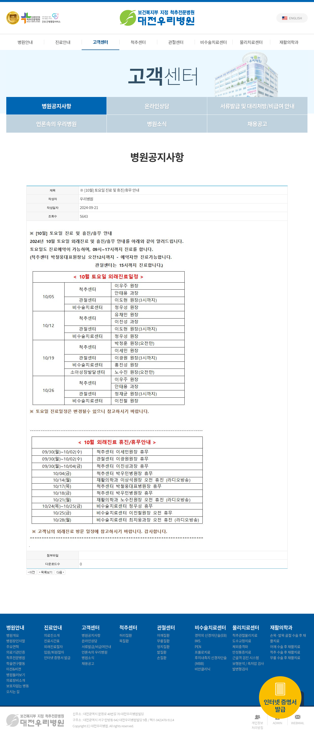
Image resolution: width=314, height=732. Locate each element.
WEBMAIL (297, 722)
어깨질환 (163, 635)
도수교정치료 (241, 640)
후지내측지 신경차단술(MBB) (211, 660)
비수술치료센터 (213, 42)
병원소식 (157, 124)
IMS (197, 640)
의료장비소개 (15, 680)
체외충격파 (240, 646)
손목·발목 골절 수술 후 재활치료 (288, 638)
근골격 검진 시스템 (245, 657)
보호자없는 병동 (17, 685)
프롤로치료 (202, 652)
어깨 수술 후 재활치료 (285, 646)
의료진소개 (52, 635)
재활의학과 (288, 42)
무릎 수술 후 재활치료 (285, 657)
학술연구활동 (15, 663)
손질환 (161, 657)
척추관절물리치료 (244, 635)
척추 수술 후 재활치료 (285, 652)
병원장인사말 (15, 640)
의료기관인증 (15, 652)
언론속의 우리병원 (56, 124)
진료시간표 (52, 640)
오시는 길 (13, 691)
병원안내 (25, 42)
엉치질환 (163, 646)
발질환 (161, 652)
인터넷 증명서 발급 (280, 698)
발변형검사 (240, 668)
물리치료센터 (251, 42)
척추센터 (138, 42)
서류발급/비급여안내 (96, 646)
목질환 (124, 640)
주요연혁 (12, 646)
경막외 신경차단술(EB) (211, 635)
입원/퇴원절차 (54, 652)
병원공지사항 (56, 106)
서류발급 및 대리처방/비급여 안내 (257, 106)
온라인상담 (157, 106)
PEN (198, 646)
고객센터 (100, 42)
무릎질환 (163, 640)
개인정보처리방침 (257, 722)
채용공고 (257, 124)
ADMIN (277, 722)
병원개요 (12, 635)
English (295, 18)
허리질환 (125, 635)
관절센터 (176, 42)
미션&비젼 (13, 668)
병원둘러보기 (15, 674)
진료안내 (63, 42)
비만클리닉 (202, 668)
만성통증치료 (241, 652)
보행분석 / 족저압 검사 (248, 663)
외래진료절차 (53, 646)
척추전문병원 (15, 657)
